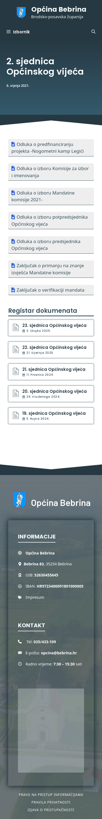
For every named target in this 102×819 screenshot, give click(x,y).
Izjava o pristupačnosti (51, 810)
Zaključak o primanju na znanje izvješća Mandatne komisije (47, 269)
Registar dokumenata (42, 311)
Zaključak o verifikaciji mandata (50, 290)
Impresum (35, 597)
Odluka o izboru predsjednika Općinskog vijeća (46, 244)
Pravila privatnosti (51, 802)
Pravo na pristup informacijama (51, 794)
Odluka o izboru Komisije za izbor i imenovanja (50, 172)
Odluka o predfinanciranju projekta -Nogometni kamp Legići (47, 147)
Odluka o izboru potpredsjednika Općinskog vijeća (49, 220)
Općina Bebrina (58, 9)
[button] (93, 32)
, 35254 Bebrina (48, 563)
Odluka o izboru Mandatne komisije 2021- (43, 196)
